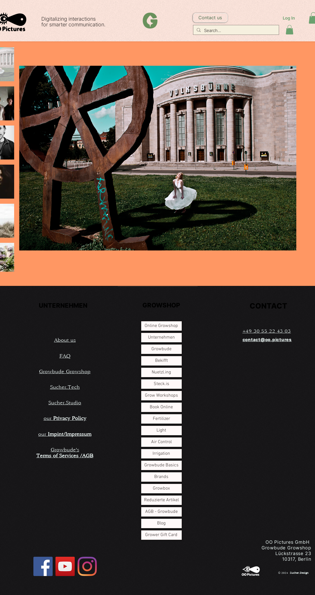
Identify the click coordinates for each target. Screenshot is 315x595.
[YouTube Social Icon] (65, 566)
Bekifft (161, 361)
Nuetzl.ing (161, 372)
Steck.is (161, 384)
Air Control (161, 442)
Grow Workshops (161, 395)
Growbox (161, 488)
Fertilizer (161, 419)
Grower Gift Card (161, 535)
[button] (210, 17)
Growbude (161, 349)
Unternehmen (161, 337)
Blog (161, 523)
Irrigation (161, 453)
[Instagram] (87, 566)
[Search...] (235, 30)
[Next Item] (289, 158)
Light (161, 430)
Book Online (161, 407)
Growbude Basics (161, 465)
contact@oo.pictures (267, 339)
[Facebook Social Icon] (43, 566)
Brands (161, 477)
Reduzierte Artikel (161, 500)
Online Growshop (161, 326)
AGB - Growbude (161, 512)
